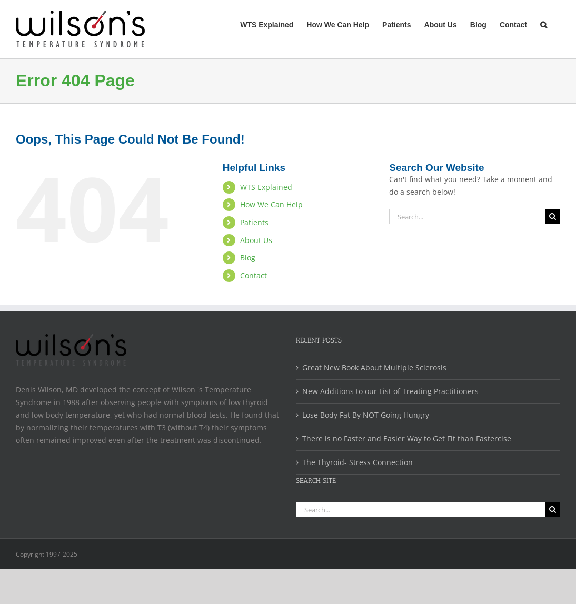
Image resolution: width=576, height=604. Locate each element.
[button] (543, 23)
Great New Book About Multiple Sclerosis (374, 368)
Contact (253, 275)
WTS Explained (266, 187)
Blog (247, 258)
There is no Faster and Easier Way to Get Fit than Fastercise (406, 439)
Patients (254, 222)
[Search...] (467, 216)
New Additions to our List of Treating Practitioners (390, 391)
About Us (256, 240)
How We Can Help (271, 204)
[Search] (552, 216)
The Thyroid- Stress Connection (357, 462)
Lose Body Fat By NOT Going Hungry (365, 415)
